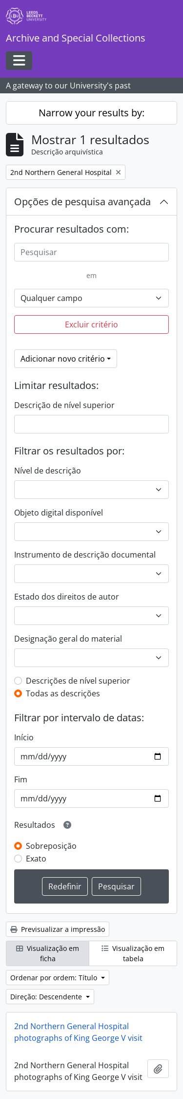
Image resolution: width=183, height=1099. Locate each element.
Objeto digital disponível (58, 512)
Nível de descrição (47, 470)
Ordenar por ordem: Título (54, 977)
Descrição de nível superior (64, 405)
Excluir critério (91, 324)
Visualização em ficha (47, 953)
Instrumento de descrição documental (85, 554)
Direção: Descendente (47, 996)
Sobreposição (51, 845)
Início (24, 737)
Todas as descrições (63, 693)
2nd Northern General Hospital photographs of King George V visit (78, 1032)
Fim (20, 779)
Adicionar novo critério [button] (62, 358)
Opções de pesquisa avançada (82, 201)
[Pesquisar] (91, 252)
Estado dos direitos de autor (66, 596)
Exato (36, 858)
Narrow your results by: (91, 112)
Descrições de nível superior (78, 680)
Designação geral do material (68, 638)
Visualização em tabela (133, 953)
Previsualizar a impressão (57, 929)
